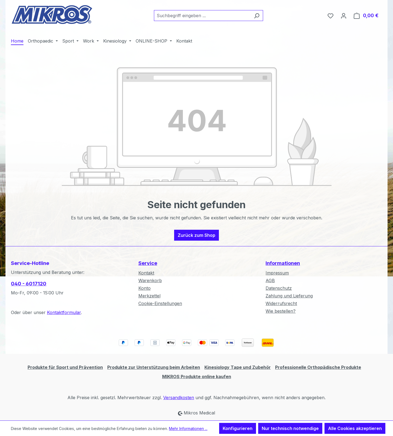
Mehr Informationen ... (188, 428)
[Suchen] (256, 15)
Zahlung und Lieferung (289, 295)
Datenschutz (279, 288)
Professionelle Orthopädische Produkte (318, 367)
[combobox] (202, 15)
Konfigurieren (237, 428)
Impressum (277, 273)
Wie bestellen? (281, 311)
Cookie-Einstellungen (160, 303)
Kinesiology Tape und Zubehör (237, 367)
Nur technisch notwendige (290, 428)
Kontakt (146, 273)
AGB (270, 280)
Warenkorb (150, 280)
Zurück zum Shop (196, 235)
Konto (144, 288)
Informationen (283, 263)
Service (147, 263)
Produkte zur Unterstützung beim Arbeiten (153, 367)
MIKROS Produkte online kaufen (196, 376)
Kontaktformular (64, 312)
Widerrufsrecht (281, 303)
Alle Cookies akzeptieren (355, 428)
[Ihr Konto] (343, 15)
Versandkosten (178, 397)
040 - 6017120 (28, 283)
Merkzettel (149, 295)
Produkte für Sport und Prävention (65, 367)
